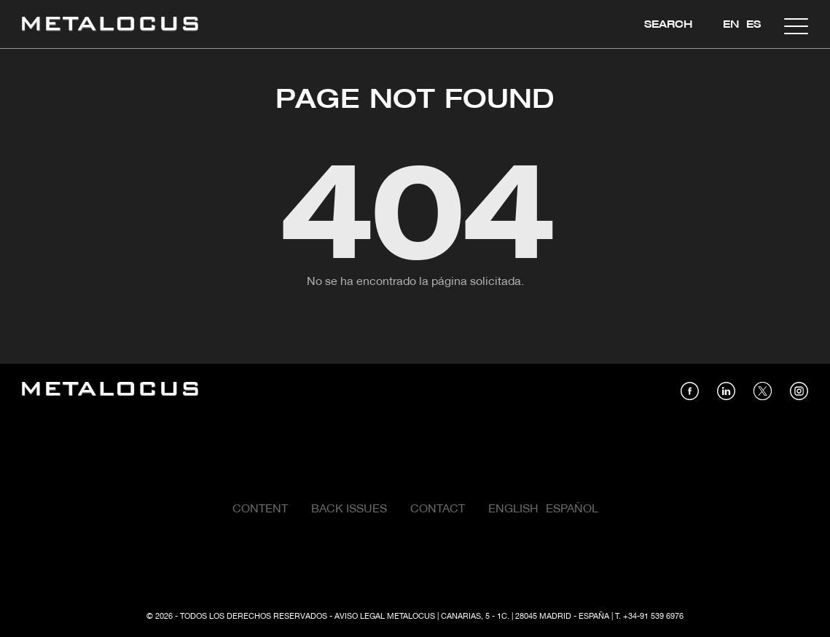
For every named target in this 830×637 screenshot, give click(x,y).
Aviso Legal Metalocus (384, 616)
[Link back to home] (110, 26)
